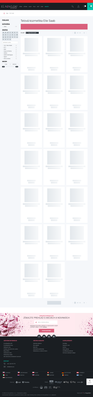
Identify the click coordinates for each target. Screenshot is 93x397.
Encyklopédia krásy (8, 345)
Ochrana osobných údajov (69, 352)
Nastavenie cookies (22, 393)
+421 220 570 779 (11, 363)
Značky (47, 6)
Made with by (84, 393)
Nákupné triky (7, 347)
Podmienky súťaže (8, 354)
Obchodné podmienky (38, 349)
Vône (20, 6)
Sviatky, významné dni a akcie (11, 349)
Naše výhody (66, 349)
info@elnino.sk (10, 366)
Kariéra (64, 347)
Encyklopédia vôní (8, 343)
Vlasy (30, 6)
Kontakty (65, 343)
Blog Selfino (6, 351)
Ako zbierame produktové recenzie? (12, 356)
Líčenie (25, 6)
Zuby (42, 6)
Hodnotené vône (8, 352)
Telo (7, 13)
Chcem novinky (46, 330)
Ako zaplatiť (36, 345)
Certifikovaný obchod (68, 351)
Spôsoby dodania (37, 343)
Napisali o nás (66, 345)
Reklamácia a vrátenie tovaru (40, 351)
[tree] (9, 26)
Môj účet (35, 347)
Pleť (38, 6)
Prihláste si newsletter (46, 317)
